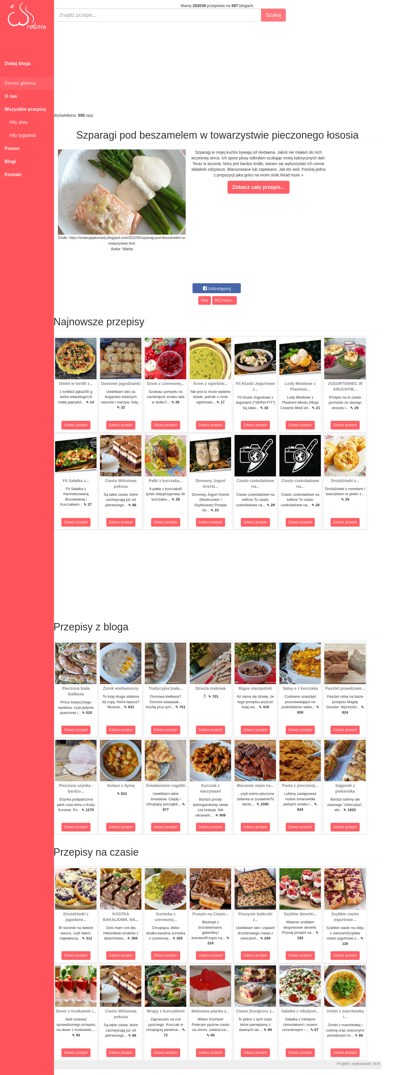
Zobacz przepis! (79, 425)
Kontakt (13, 174)
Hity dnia (16, 122)
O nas (11, 96)
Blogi (10, 161)
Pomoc (12, 148)
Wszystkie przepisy (25, 109)
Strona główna (20, 83)
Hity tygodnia (20, 135)
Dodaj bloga (18, 63)
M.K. (381, 1063)
